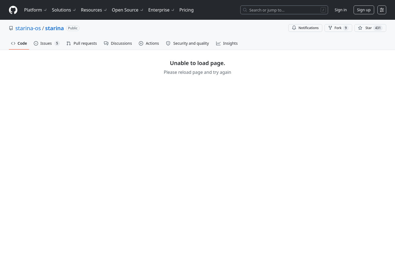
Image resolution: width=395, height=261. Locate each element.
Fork (338, 28)
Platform (35, 10)
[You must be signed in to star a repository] (370, 28)
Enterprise (161, 10)
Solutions (64, 10)
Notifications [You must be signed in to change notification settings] (305, 28)
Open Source (128, 10)
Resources (94, 10)
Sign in (341, 9)
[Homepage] (13, 10)
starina (54, 28)
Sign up (364, 9)
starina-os (28, 28)
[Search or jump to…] (284, 10)
